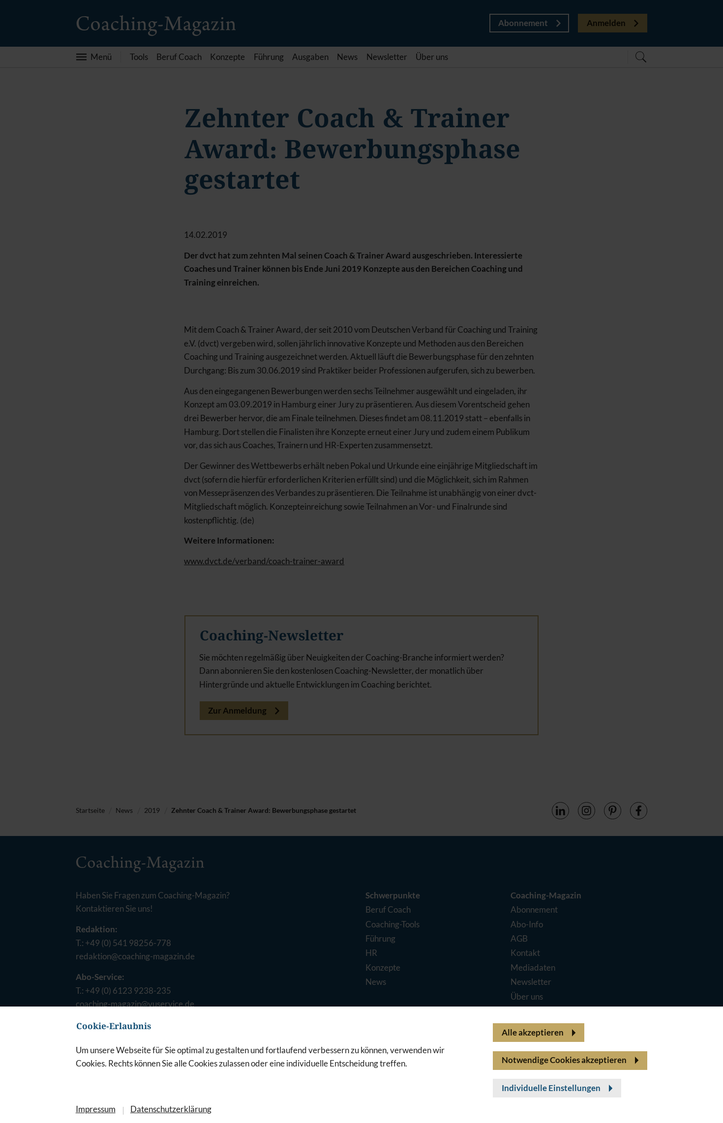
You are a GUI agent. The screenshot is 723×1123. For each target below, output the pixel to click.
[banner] (361, 561)
